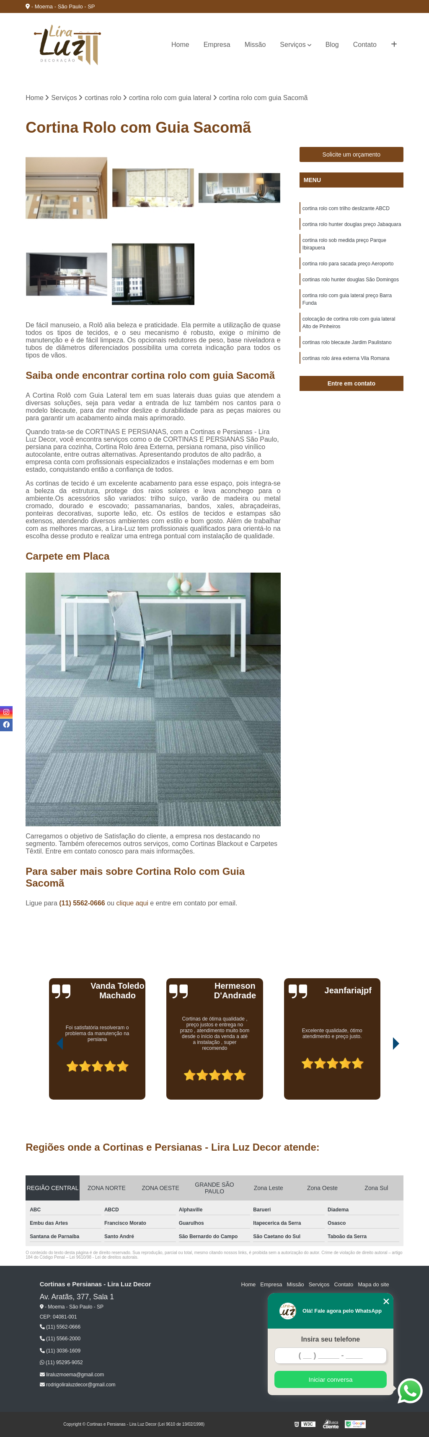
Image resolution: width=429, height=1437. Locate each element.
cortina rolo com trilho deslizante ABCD (346, 208)
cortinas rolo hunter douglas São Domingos (350, 280)
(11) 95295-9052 (61, 1362)
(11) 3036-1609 (60, 1351)
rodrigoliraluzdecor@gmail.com (78, 1385)
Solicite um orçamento (352, 154)
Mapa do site (373, 1284)
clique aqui (132, 903)
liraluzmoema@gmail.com (72, 1375)
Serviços (292, 44)
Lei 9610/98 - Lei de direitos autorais (103, 1257)
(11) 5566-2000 (60, 1339)
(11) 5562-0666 (83, 903)
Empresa (217, 44)
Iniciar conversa (330, 1379)
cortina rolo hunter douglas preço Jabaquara (351, 224)
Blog (332, 44)
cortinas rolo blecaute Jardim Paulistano (347, 342)
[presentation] (48, 1075)
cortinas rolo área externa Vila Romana (346, 358)
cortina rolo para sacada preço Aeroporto (347, 264)
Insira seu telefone (330, 1339)
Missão (255, 44)
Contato (365, 44)
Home (180, 44)
